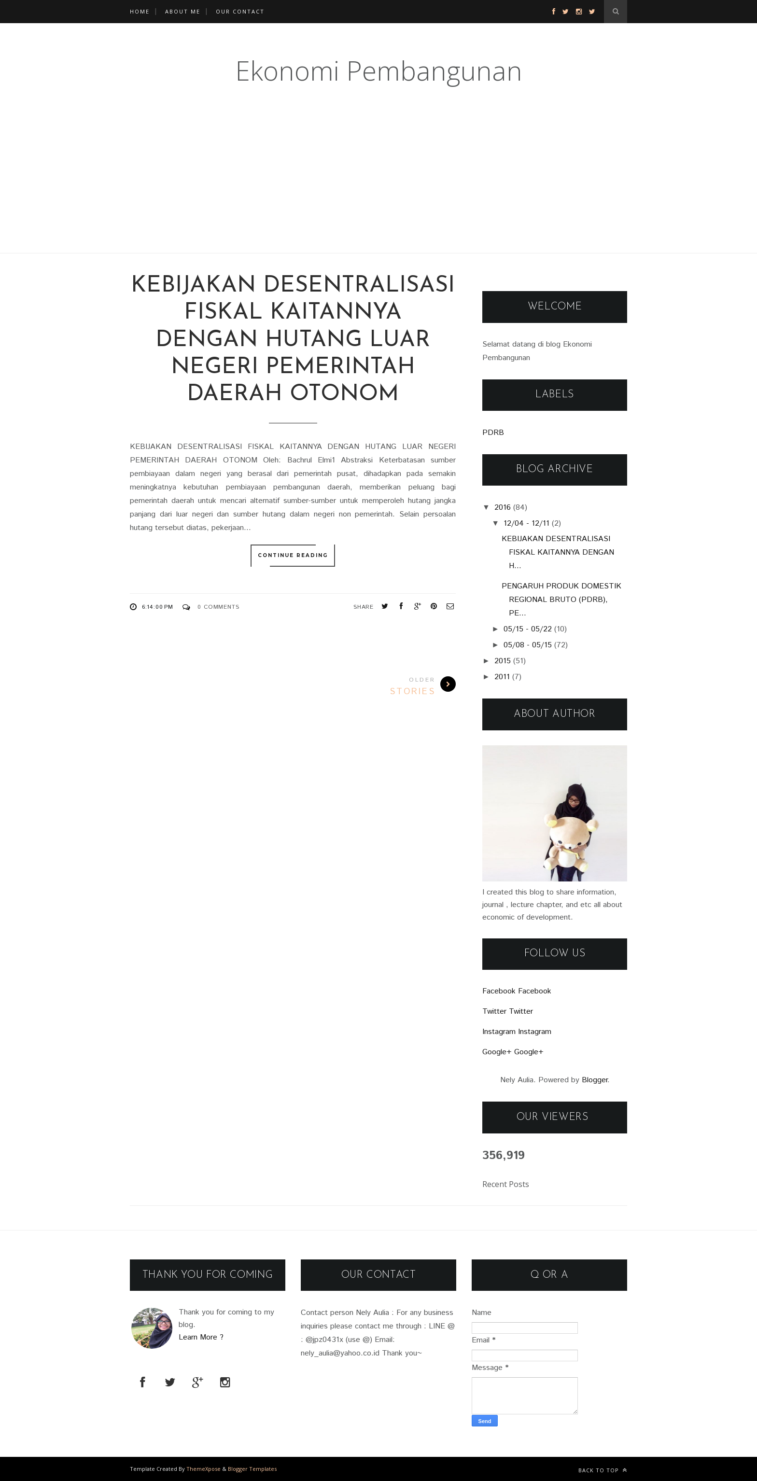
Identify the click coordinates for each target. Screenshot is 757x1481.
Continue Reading (293, 556)
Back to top (602, 1470)
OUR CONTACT (240, 11)
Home (140, 11)
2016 (502, 507)
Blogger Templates (252, 1468)
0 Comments (218, 607)
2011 (502, 677)
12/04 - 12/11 (526, 523)
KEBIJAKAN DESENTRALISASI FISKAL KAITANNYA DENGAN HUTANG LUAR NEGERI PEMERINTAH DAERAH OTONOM (293, 340)
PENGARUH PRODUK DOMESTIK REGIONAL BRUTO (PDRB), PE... (561, 600)
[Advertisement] (289, 185)
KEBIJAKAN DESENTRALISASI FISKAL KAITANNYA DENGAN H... (558, 552)
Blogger (594, 1080)
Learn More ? (201, 1337)
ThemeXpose (203, 1468)
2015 (502, 661)
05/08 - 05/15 (528, 645)
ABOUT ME (182, 11)
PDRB (493, 432)
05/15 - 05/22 (528, 629)
